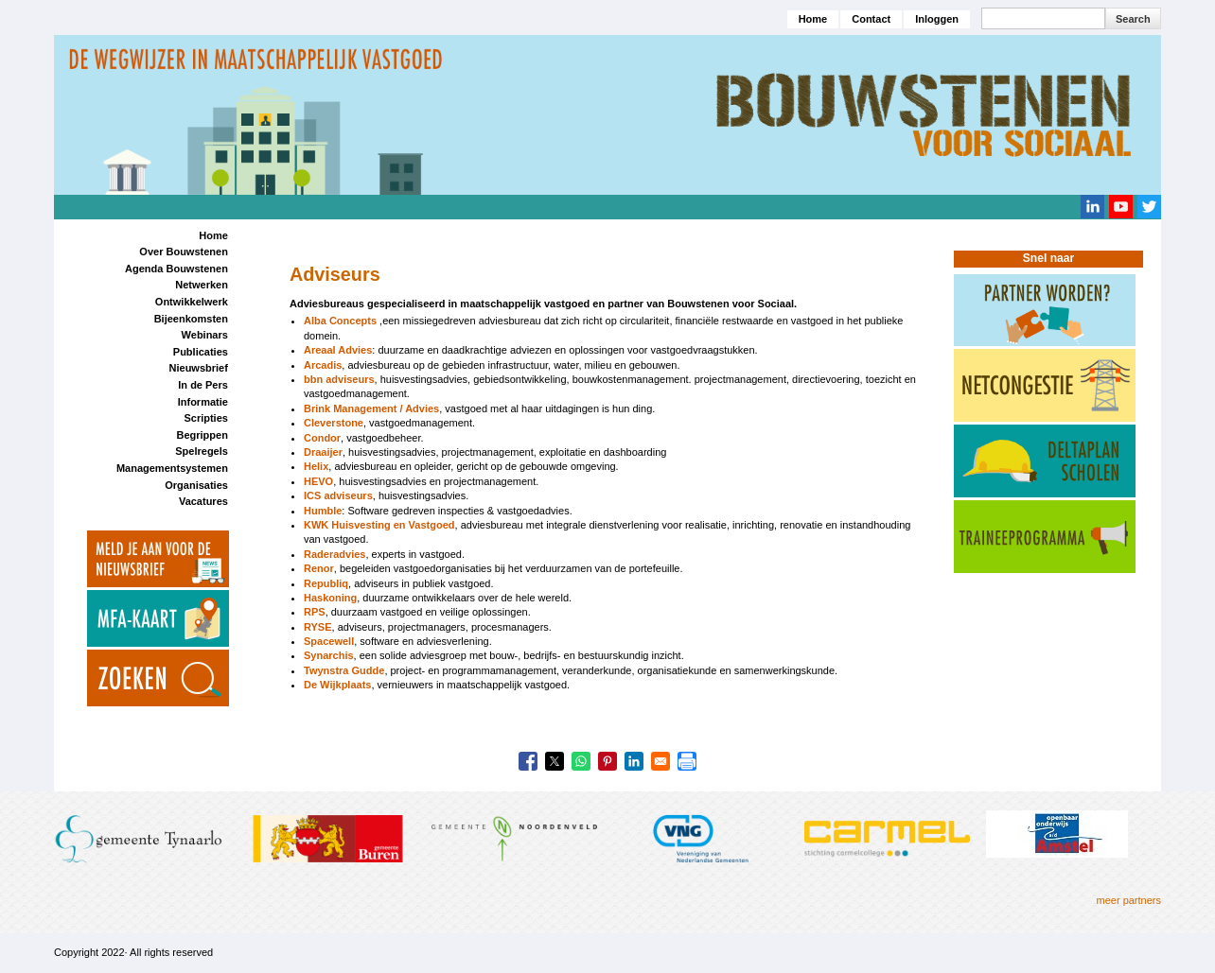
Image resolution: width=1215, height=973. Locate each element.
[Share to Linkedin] (634, 761)
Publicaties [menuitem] (200, 351)
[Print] (687, 761)
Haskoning (330, 597)
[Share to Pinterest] (607, 761)
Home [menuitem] (213, 235)
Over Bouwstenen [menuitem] (183, 251)
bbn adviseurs (339, 379)
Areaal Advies (338, 350)
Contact (871, 19)
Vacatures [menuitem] (203, 501)
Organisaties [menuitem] (196, 485)
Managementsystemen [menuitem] (172, 468)
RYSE (318, 627)
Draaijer (323, 452)
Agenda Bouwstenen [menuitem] (176, 268)
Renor (319, 568)
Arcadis (323, 365)
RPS (315, 611)
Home (813, 19)
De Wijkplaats (337, 684)
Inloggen (937, 19)
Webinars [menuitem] (205, 334)
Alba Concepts (340, 320)
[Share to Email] (660, 761)
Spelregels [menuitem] (201, 451)
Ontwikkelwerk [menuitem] (191, 301)
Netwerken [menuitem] (201, 284)
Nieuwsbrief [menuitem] (198, 368)
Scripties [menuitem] (205, 418)
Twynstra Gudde (344, 670)
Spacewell (329, 641)
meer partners (1129, 900)
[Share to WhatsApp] (581, 761)
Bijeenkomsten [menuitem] (191, 318)
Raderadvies (334, 554)
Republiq (326, 583)
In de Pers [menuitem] (203, 385)
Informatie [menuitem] (203, 402)
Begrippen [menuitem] (201, 435)
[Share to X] (554, 761)
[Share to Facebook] (528, 761)
